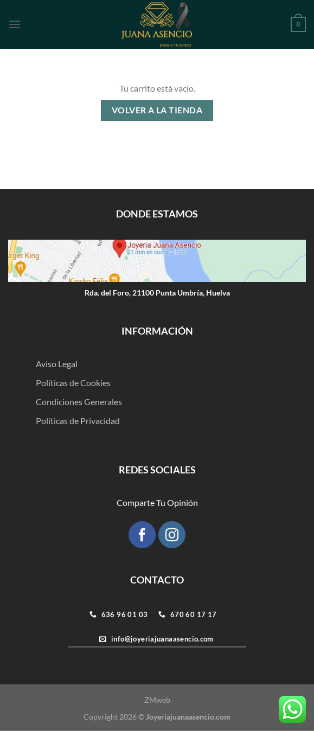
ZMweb (157, 699)
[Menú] (14, 24)
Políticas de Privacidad (78, 420)
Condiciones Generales (79, 401)
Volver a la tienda (157, 110)
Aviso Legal (57, 363)
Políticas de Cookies (73, 382)
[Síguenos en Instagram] (171, 534)
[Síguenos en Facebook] (142, 534)
